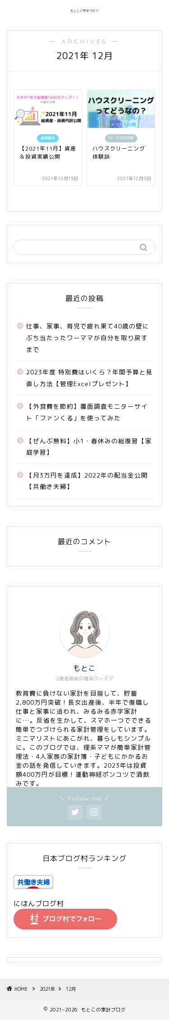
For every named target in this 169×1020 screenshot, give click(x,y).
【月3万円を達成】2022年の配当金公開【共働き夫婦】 (87, 481)
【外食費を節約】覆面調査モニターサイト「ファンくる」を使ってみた (87, 412)
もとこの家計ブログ (84, 11)
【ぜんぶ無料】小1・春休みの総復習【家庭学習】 (89, 447)
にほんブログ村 (39, 903)
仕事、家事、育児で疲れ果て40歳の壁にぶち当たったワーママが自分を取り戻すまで (87, 337)
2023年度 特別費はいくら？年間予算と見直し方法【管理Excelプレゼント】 (89, 378)
